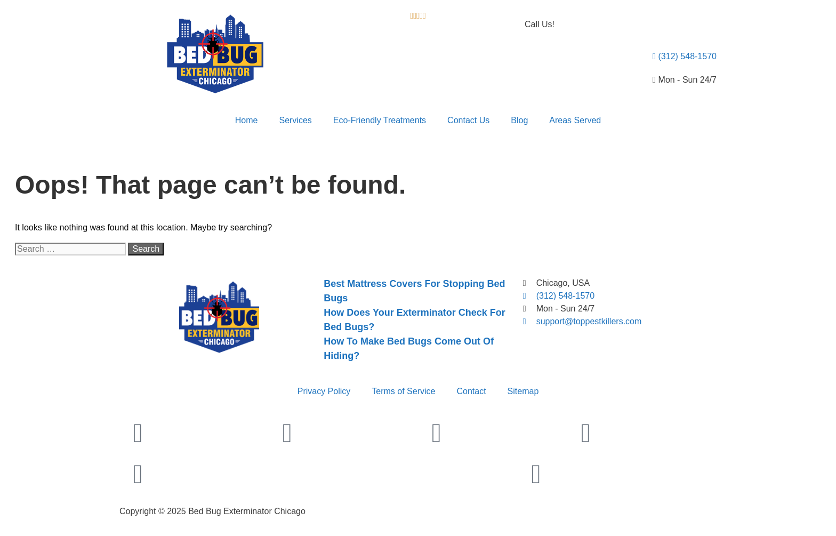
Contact (471, 391)
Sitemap (523, 391)
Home (246, 120)
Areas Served (575, 120)
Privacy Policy (324, 391)
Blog (519, 120)
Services (295, 120)
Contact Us (468, 120)
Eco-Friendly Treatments (379, 120)
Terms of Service (403, 391)
